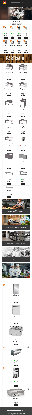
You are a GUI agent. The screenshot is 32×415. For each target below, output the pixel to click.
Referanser (16, 226)
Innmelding (14, 408)
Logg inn (25, 3)
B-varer (16, 242)
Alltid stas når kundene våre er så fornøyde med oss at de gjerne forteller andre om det (16, 227)
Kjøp (6, 52)
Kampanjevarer (16, 258)
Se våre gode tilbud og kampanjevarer (16, 259)
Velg (9, 79)
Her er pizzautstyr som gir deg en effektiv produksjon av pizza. (16, 211)
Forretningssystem (10, 414)
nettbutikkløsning (15, 414)
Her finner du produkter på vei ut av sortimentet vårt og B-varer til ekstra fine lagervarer (16, 243)
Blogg (16, 210)
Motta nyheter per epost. (16, 407)
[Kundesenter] (22, 3)
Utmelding (18, 408)
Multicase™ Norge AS (21, 414)
